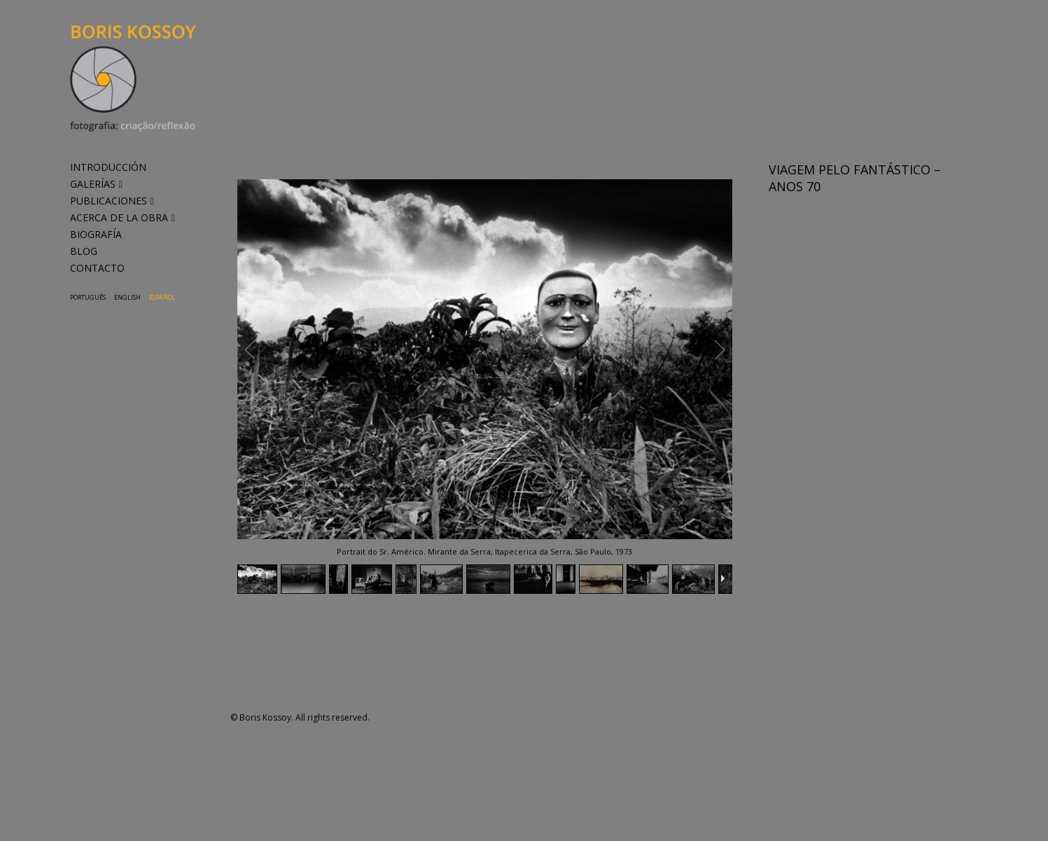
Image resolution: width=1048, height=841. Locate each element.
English (127, 297)
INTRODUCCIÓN (108, 167)
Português (88, 297)
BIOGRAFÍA (96, 234)
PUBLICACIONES (112, 200)
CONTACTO (97, 267)
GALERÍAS (96, 183)
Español (162, 297)
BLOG (83, 251)
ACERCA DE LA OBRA (122, 217)
